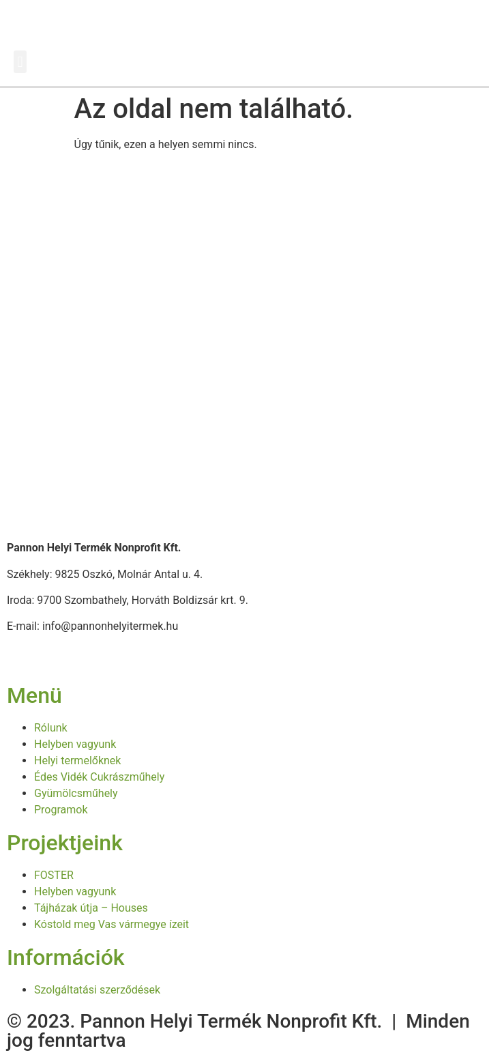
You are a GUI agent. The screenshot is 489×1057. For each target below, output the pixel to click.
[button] (20, 61)
